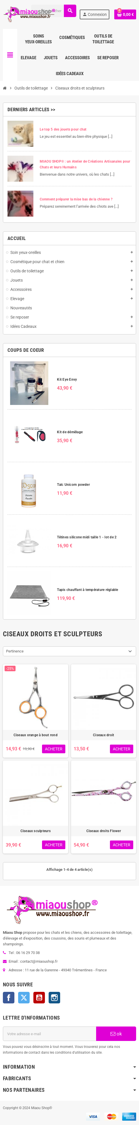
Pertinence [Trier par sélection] (15, 651)
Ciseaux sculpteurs (35, 831)
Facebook (8, 997)
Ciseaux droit (103, 735)
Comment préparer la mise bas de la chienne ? (76, 199)
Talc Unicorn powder (73, 485)
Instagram (54, 997)
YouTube (39, 997)
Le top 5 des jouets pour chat (63, 129)
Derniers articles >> (31, 109)
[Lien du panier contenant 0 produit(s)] (125, 14)
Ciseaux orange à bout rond (36, 735)
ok (116, 1034)
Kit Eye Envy (67, 380)
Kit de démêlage (70, 432)
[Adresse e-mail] (49, 1034)
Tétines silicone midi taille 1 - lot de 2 (87, 537)
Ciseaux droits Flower (103, 831)
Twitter (24, 997)
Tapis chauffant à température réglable (87, 590)
